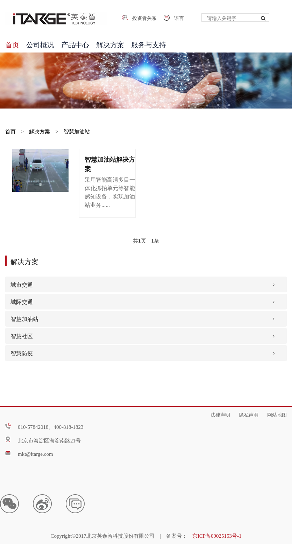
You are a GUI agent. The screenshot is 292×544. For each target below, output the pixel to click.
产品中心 (75, 44)
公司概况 (40, 44)
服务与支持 (148, 44)
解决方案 (110, 44)
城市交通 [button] (21, 284)
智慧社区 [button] (21, 335)
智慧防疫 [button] (21, 352)
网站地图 (277, 414)
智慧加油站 (77, 131)
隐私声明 (248, 414)
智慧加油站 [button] (24, 318)
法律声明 (220, 414)
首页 (12, 44)
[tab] (146, 284)
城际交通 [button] (21, 301)
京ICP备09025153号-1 (217, 535)
